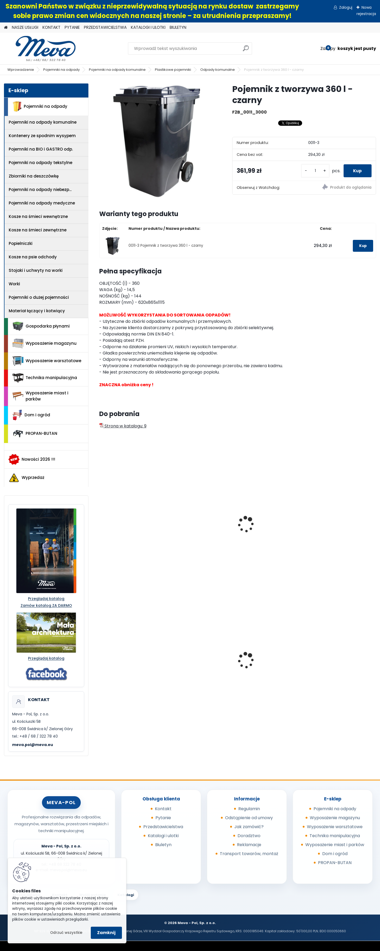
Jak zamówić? (249, 827)
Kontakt (163, 809)
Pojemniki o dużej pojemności (39, 297)
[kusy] (313, 170)
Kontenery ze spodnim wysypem (42, 135)
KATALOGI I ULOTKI (148, 27)
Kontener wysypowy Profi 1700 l (269, 655)
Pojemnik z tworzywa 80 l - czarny (341, 531)
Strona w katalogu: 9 (122, 426)
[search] (246, 50)
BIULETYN (178, 27)
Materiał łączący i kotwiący (37, 311)
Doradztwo (249, 836)
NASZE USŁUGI (25, 27)
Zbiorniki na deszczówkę (34, 176)
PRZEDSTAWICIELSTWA (105, 27)
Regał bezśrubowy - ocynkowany (193, 663)
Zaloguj (345, 7)
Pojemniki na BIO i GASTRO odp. (41, 149)
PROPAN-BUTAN (34, 433)
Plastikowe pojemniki (173, 69)
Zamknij (106, 933)
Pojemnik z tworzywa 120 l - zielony (271, 531)
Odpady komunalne (217, 69)
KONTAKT (51, 27)
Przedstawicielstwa (163, 827)
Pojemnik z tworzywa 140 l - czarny (201, 531)
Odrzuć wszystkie (66, 932)
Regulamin (249, 809)
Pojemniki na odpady (61, 69)
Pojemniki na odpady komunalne (117, 69)
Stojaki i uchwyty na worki (36, 270)
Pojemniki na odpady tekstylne (40, 162)
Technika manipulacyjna (44, 378)
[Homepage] (6, 27)
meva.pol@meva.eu (32, 744)
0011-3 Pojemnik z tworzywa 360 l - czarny (166, 245)
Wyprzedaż (26, 477)
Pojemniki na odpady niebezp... (40, 189)
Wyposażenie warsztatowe (46, 361)
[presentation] (101, 518)
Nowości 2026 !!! (31, 459)
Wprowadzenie (20, 69)
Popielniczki (20, 243)
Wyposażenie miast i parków (40, 396)
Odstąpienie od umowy (249, 818)
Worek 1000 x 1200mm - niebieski (337, 663)
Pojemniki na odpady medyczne (42, 203)
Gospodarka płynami (41, 326)
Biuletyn (163, 845)
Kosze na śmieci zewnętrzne (37, 230)
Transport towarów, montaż (249, 854)
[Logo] (40, 48)
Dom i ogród (31, 415)
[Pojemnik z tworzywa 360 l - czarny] (157, 141)
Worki (14, 284)
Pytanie (163, 818)
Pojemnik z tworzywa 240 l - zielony (131, 531)
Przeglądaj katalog (46, 598)
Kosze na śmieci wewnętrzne (38, 216)
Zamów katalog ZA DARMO (46, 605)
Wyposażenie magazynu (44, 344)
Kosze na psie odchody (33, 257)
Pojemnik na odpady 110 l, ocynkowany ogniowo (129, 663)
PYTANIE (72, 27)
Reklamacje (249, 845)
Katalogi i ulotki (163, 836)
